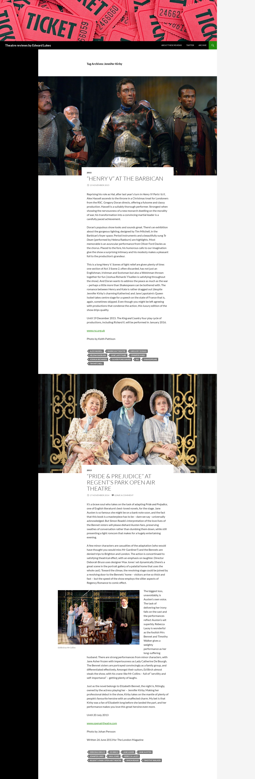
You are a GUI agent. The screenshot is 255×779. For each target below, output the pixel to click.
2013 (89, 470)
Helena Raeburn (98, 355)
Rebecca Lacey (131, 756)
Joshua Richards (98, 359)
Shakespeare (150, 359)
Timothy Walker (152, 760)
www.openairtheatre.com (102, 723)
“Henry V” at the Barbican (125, 178)
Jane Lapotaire (118, 355)
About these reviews (171, 45)
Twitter (190, 45)
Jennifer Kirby (138, 355)
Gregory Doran (138, 351)
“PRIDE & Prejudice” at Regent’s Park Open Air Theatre (121, 482)
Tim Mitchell (96, 363)
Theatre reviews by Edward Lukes (28, 45)
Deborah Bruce (97, 752)
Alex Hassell (96, 351)
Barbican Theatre (116, 351)
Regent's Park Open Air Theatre (105, 760)
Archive (202, 45)
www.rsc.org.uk (96, 330)
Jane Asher (128, 752)
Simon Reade (132, 760)
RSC (137, 359)
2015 (89, 172)
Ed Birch (114, 752)
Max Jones (114, 756)
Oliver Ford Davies (121, 359)
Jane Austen (145, 752)
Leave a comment (124, 495)
